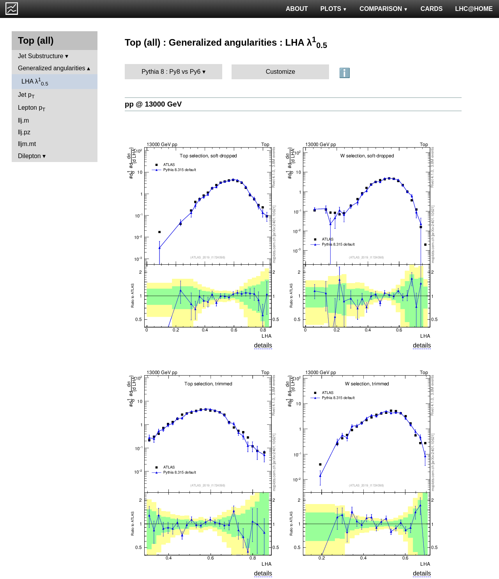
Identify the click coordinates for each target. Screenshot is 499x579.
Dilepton (29, 156)
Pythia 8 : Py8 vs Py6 (171, 71)
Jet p (26, 95)
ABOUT (297, 8)
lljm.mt (27, 144)
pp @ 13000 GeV (153, 104)
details (263, 345)
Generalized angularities (51, 68)
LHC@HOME (474, 8)
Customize (281, 71)
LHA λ (34, 82)
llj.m (23, 120)
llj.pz (24, 132)
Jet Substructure (41, 56)
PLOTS (333, 8)
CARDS (432, 8)
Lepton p (31, 108)
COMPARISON (383, 8)
